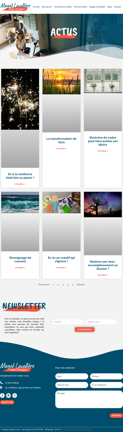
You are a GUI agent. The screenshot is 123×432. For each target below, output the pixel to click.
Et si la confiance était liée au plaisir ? (20, 175)
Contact (117, 7)
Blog (110, 7)
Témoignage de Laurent (20, 259)
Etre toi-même (80, 7)
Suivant (81, 284)
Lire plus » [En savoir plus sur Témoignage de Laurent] (20, 267)
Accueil (36, 7)
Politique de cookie (84, 429)
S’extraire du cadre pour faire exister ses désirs (103, 141)
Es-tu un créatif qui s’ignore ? (61, 259)
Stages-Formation (97, 7)
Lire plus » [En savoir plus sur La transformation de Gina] (61, 148)
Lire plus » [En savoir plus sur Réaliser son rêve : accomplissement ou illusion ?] (103, 275)
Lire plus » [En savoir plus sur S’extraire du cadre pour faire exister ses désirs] (103, 151)
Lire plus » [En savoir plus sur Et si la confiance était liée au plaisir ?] (20, 184)
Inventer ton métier (63, 7)
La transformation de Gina (61, 140)
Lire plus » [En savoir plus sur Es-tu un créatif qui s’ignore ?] (61, 267)
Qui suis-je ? (47, 7)
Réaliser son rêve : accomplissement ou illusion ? (103, 265)
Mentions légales (69, 429)
